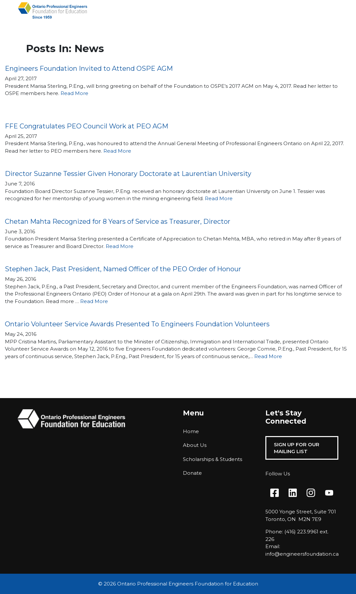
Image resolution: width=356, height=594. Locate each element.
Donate (192, 473)
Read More (74, 93)
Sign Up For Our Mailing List (296, 447)
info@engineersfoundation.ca (302, 554)
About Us (194, 445)
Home (191, 431)
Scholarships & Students (212, 459)
